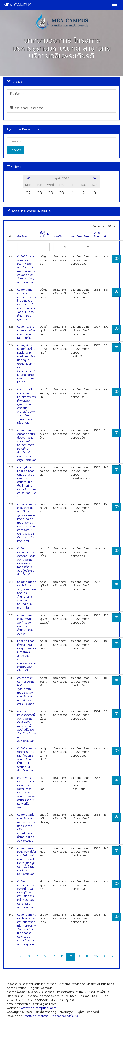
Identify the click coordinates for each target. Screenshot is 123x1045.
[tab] (61, 211)
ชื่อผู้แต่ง (44, 235)
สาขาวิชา (58, 237)
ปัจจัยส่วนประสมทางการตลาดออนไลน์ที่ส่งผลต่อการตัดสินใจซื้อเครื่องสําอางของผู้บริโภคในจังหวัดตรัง (26, 561)
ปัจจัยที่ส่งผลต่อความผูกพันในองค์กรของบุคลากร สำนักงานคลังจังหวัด (26, 624)
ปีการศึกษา (97, 235)
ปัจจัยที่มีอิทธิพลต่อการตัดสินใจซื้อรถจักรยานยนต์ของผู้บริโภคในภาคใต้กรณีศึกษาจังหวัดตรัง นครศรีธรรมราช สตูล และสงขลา (26, 445)
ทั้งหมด (17, 94)
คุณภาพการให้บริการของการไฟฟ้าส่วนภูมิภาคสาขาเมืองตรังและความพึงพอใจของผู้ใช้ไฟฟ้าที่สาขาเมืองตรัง (25, 691)
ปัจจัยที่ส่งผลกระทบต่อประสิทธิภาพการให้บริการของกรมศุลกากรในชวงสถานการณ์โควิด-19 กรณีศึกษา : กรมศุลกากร (26, 304)
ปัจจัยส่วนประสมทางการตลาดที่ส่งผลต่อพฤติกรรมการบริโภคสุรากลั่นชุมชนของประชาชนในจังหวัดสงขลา (26, 894)
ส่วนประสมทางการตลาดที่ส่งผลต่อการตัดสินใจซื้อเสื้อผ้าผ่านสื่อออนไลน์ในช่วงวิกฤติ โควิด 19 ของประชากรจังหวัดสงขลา (26, 726)
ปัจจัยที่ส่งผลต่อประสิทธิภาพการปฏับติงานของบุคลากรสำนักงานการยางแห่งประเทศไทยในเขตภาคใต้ (26, 595)
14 (45, 956)
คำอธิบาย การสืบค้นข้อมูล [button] (29, 211)
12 (28, 956)
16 (62, 956)
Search (15, 150)
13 (37, 956)
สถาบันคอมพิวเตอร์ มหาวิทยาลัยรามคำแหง (51, 1016)
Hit (105, 237)
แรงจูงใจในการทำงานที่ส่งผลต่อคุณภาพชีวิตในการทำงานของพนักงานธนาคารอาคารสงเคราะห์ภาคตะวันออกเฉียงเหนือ (26, 656)
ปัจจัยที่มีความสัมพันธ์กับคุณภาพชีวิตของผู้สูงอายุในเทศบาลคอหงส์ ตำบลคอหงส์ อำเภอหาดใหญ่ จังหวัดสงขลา (26, 270)
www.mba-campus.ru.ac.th (39, 1008)
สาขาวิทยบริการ (80, 237)
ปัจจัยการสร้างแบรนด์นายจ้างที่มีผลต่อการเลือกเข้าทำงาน (26, 332)
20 (96, 956)
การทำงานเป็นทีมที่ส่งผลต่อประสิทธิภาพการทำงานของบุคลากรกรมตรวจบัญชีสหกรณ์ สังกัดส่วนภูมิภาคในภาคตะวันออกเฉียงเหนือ (26, 406)
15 (53, 956)
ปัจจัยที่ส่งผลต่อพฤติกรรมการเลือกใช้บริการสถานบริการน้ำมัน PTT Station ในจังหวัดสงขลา (26, 759)
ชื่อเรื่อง (22, 237)
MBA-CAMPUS (17, 5)
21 (104, 956)
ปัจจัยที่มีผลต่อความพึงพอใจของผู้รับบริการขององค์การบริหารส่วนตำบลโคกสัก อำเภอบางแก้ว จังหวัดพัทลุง (26, 828)
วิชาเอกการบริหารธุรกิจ (27, 108)
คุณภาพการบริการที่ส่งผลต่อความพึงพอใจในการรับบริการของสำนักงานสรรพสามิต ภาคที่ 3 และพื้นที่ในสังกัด (26, 792)
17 (70, 956)
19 (87, 956)
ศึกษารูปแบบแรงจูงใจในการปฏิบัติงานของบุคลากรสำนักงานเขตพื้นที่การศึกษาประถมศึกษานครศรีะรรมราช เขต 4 (26, 482)
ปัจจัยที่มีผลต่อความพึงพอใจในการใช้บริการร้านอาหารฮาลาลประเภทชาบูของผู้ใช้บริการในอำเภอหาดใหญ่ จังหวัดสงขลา (26, 861)
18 (78, 956)
